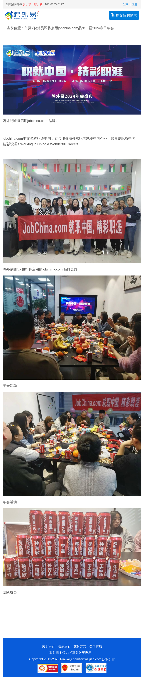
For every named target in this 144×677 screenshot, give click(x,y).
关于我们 (48, 646)
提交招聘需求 (123, 15)
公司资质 (95, 646)
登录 (125, 4)
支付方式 (80, 646)
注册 (134, 4)
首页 (27, 28)
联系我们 (64, 646)
